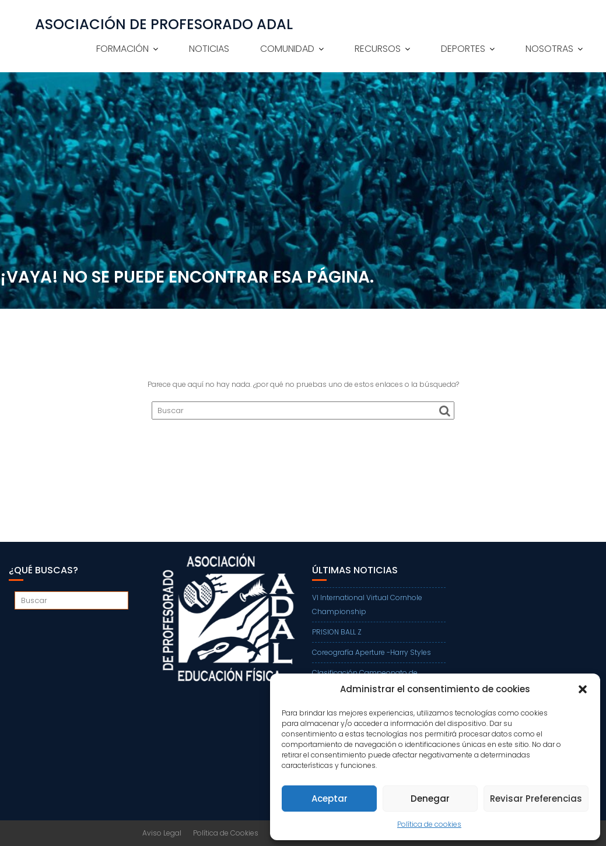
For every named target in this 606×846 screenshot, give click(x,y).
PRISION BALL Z (337, 632)
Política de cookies (429, 824)
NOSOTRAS (549, 48)
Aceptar (329, 798)
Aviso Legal (161, 833)
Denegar (430, 798)
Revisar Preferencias (536, 798)
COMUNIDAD (287, 48)
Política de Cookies (225, 833)
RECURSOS (378, 48)
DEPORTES (463, 48)
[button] (583, 689)
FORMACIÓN (122, 48)
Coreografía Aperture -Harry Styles (371, 652)
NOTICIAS (209, 48)
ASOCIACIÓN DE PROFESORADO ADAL (164, 24)
